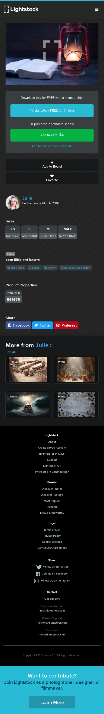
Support (52, 460)
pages (34, 268)
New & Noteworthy (52, 513)
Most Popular (52, 501)
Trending (52, 507)
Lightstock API (52, 466)
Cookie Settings (52, 542)
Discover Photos (52, 489)
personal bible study (75, 268)
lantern (50, 268)
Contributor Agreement (52, 548)
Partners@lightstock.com (52, 623)
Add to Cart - (52, 134)
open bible (15, 268)
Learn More (52, 702)
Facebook (18, 325)
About (52, 442)
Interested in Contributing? (52, 472)
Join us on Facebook (55, 573)
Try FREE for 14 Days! (52, 454)
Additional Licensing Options (52, 146)
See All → (13, 352)
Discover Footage (52, 495)
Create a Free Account (52, 448)
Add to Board (52, 165)
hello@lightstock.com (52, 634)
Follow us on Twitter (55, 567)
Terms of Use (52, 530)
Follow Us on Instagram (55, 580)
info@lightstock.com (52, 610)
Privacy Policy (52, 536)
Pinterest (66, 325)
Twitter (42, 325)
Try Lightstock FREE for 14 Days (52, 110)
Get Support (52, 599)
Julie (27, 198)
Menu (96, 9)
